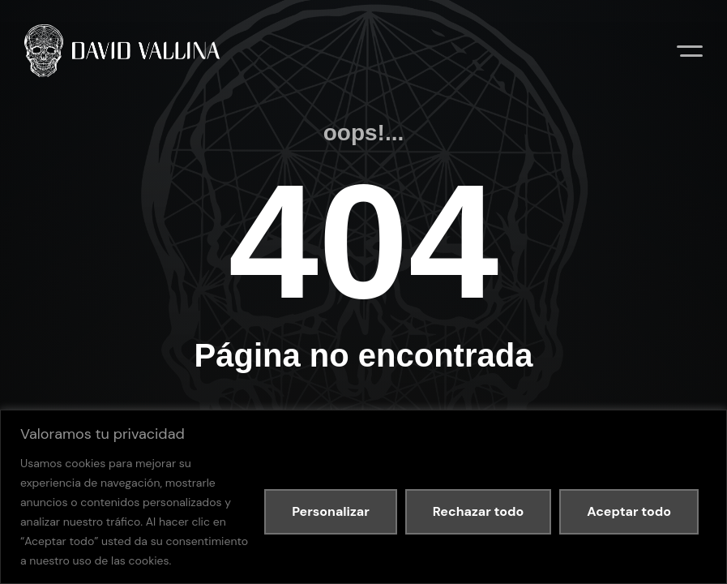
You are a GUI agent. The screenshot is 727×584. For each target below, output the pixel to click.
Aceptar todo (629, 511)
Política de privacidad (157, 392)
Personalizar (331, 511)
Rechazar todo (478, 511)
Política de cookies (246, 392)
